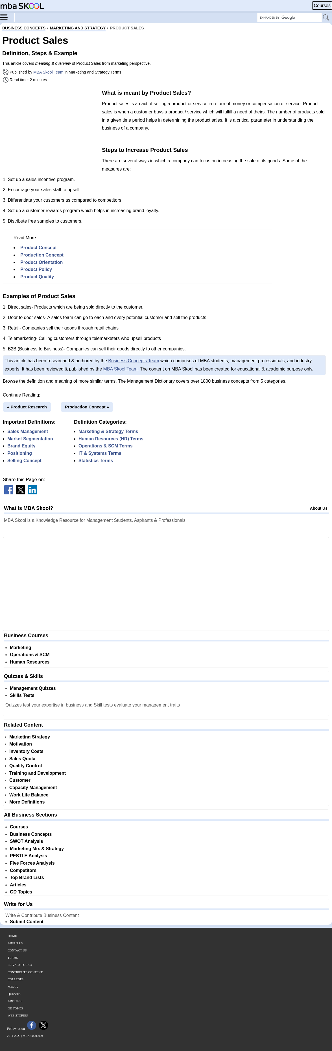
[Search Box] (289, 17)
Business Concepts (31, 834)
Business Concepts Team (133, 360)
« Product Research (27, 406)
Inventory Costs (26, 751)
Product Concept (38, 247)
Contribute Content (25, 972)
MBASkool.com (33, 1035)
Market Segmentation (30, 438)
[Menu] (7, 17)
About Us (318, 508)
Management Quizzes (33, 688)
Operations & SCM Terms (105, 445)
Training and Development (37, 773)
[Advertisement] (50, 128)
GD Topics (21, 892)
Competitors (23, 870)
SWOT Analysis (26, 841)
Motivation (20, 744)
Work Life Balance (28, 794)
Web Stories (18, 1015)
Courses (322, 5)
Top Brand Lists (27, 877)
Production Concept (42, 255)
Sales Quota (22, 758)
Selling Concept (24, 460)
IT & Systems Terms (99, 453)
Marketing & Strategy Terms (108, 431)
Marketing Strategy (29, 737)
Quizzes (14, 994)
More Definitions (27, 802)
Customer (19, 780)
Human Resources (30, 662)
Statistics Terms (95, 460)
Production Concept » (87, 406)
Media (13, 986)
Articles (18, 884)
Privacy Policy (20, 964)
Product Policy (36, 269)
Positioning (19, 453)
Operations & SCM (29, 654)
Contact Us (17, 950)
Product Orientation (41, 262)
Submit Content (26, 921)
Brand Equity (21, 445)
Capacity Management (33, 787)
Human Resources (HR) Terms (110, 438)
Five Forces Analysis (32, 863)
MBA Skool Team (48, 72)
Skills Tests (22, 695)
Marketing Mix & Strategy (37, 848)
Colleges (15, 979)
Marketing (20, 647)
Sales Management (27, 431)
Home (12, 936)
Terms (13, 957)
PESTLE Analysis (28, 855)
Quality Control (25, 765)
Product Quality (37, 276)
